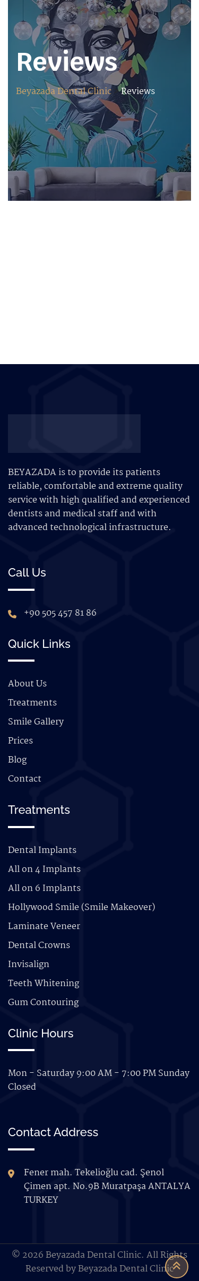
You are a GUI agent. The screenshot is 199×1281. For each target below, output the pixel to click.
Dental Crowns (39, 946)
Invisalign (28, 965)
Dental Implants (42, 850)
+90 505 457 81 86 (60, 613)
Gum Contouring (43, 1003)
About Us (27, 684)
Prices (20, 741)
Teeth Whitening (43, 984)
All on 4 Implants (44, 869)
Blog (17, 760)
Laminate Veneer (44, 927)
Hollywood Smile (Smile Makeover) (81, 908)
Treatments (32, 703)
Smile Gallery (36, 722)
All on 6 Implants (44, 888)
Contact (24, 779)
